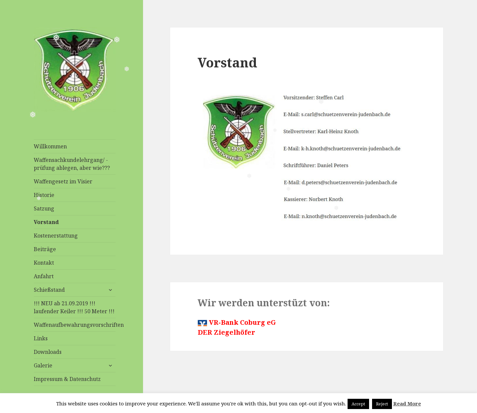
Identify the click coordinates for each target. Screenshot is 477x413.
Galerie (43, 365)
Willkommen (50, 146)
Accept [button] (358, 404)
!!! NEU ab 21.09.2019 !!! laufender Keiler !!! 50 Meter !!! (74, 307)
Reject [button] (382, 404)
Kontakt (44, 262)
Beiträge (45, 249)
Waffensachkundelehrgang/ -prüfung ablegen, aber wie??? (72, 163)
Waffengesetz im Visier (63, 181)
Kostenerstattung (56, 235)
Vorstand (46, 222)
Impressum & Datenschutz (67, 379)
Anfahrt (44, 276)
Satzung (44, 208)
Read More (407, 403)
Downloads (48, 352)
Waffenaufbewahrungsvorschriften (75, 324)
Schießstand (49, 289)
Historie (44, 195)
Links (41, 338)
